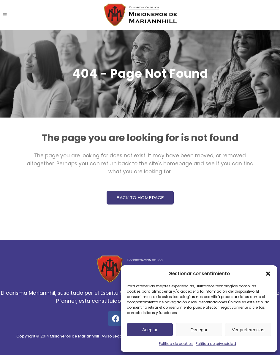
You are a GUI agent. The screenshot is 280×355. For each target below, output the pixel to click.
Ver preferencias (248, 329)
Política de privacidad (216, 343)
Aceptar (150, 329)
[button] (268, 274)
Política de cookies (176, 343)
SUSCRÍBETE (248, 15)
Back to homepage (140, 197)
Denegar (199, 329)
